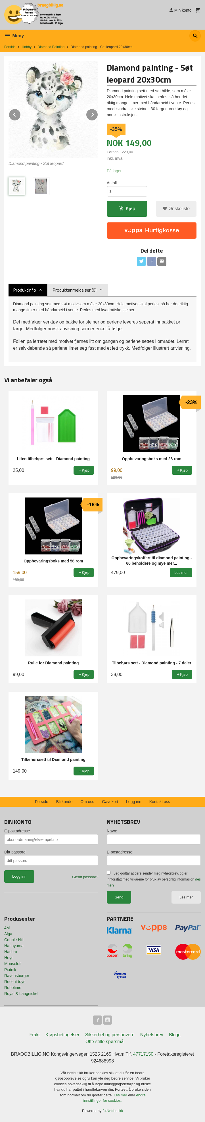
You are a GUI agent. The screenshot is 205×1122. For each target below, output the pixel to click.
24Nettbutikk (112, 1111)
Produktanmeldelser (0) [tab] (75, 289)
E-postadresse (17, 831)
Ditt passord (15, 852)
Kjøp (127, 208)
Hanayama (14, 945)
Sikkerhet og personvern (109, 1034)
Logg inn (133, 801)
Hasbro (10, 951)
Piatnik (10, 969)
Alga (8, 933)
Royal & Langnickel (21, 993)
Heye (9, 957)
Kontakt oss (159, 801)
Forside (10, 47)
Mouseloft (13, 963)
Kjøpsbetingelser (62, 1034)
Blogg (175, 1034)
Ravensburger (16, 975)
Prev (20, 113)
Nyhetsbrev (151, 1034)
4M (7, 928)
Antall (112, 183)
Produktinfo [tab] (24, 289)
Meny (14, 35)
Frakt (34, 1034)
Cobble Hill (14, 939)
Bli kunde (64, 801)
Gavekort (110, 801)
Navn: (112, 831)
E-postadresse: (120, 852)
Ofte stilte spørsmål (105, 1041)
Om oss (87, 801)
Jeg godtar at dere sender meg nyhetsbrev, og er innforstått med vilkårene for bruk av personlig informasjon (154, 879)
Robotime (12, 987)
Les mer (186, 897)
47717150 (143, 1054)
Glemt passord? (85, 877)
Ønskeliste (176, 208)
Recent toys (14, 981)
